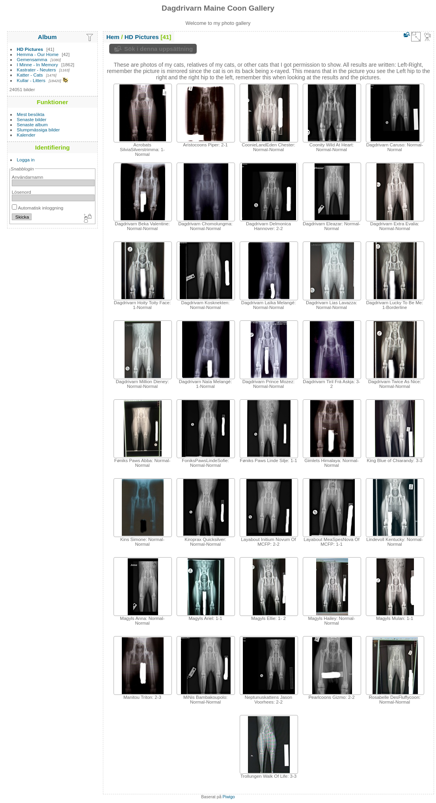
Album (47, 37)
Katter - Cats (30, 74)
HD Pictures (30, 49)
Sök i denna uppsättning (158, 48)
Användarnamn (27, 177)
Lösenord (21, 192)
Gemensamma (32, 59)
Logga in (26, 159)
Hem (112, 37)
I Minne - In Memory (37, 64)
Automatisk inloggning (37, 207)
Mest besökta (31, 114)
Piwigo (229, 796)
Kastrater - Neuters (36, 69)
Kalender (26, 134)
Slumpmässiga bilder (38, 129)
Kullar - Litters (31, 80)
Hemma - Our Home (38, 54)
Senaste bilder (32, 119)
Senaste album (32, 124)
